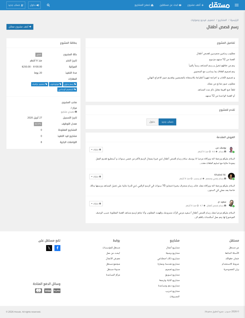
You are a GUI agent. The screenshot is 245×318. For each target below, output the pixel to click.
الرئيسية (234, 20)
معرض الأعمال (113, 258)
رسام (221, 151)
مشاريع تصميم (172, 269)
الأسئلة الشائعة (232, 253)
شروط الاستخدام (230, 264)
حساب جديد (167, 121)
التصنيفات (174, 296)
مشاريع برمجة (172, 253)
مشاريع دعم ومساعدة (168, 285)
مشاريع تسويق (172, 275)
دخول (152, 121)
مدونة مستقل (113, 269)
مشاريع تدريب (172, 291)
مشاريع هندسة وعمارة (168, 264)
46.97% (38, 124)
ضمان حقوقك (232, 258)
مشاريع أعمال (172, 247)
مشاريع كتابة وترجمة (169, 280)
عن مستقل (234, 247)
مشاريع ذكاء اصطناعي (168, 258)
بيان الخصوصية (231, 269)
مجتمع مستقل (113, 264)
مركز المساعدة (113, 275)
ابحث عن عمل (113, 253)
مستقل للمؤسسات (111, 247)
